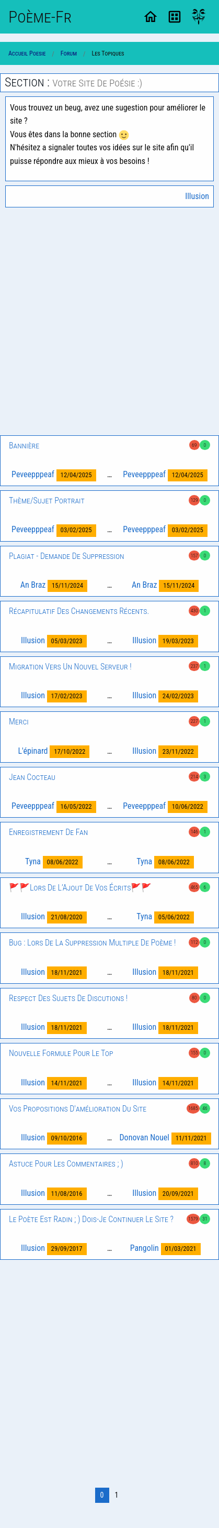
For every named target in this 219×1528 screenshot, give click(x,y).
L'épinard (53, 751)
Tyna (54, 862)
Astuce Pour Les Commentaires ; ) (66, 1164)
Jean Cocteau (32, 777)
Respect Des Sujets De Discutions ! (68, 998)
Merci (19, 722)
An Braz (53, 586)
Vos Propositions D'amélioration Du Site (77, 1109)
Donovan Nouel (165, 1139)
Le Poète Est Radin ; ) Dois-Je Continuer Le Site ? (91, 1219)
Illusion (197, 196)
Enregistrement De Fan (48, 832)
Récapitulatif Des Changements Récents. (79, 611)
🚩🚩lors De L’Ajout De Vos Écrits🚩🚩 (80, 888)
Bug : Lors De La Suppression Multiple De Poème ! (92, 943)
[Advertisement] (109, 321)
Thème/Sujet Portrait (47, 500)
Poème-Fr (40, 17)
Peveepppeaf (53, 475)
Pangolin (165, 1249)
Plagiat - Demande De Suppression (66, 556)
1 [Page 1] (117, 1495)
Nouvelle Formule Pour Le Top (61, 1053)
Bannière (24, 445)
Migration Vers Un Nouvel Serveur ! (70, 667)
